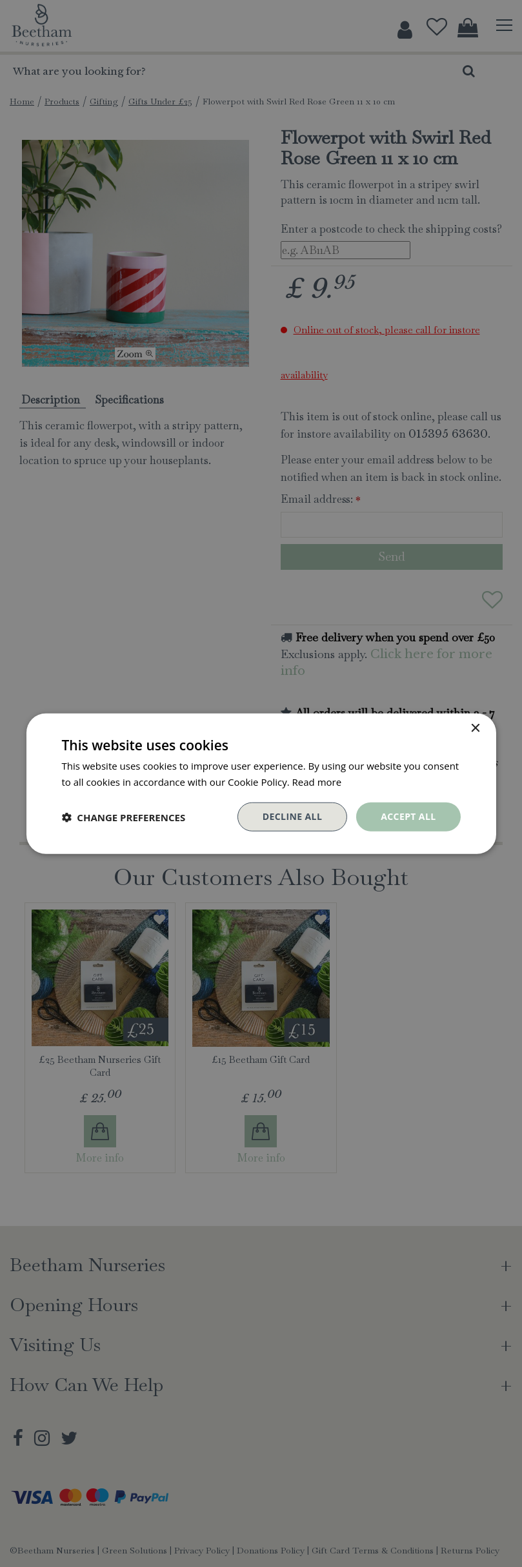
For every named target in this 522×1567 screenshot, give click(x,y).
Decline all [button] (292, 816)
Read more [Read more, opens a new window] (317, 781)
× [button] (475, 728)
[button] (123, 816)
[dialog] (261, 783)
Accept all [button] (408, 816)
